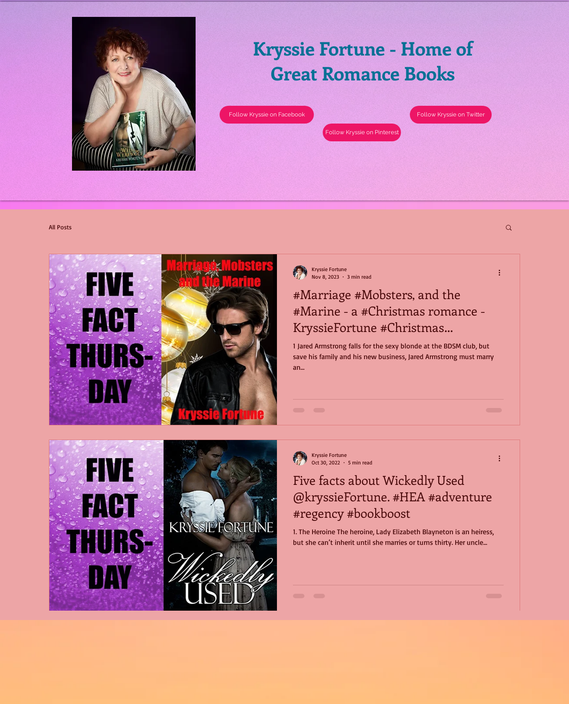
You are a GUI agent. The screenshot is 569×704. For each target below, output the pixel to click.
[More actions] (502, 272)
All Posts (60, 227)
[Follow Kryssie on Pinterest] (362, 132)
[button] (451, 115)
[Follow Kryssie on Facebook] (267, 115)
